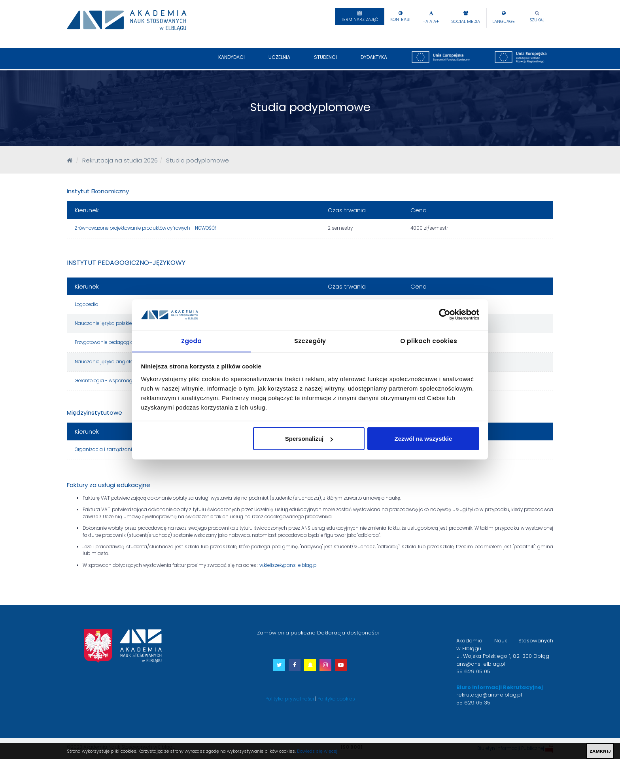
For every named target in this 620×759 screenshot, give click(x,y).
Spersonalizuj (309, 438)
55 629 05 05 (473, 671)
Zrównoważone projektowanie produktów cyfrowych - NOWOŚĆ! (145, 228)
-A (425, 22)
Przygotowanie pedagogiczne (108, 342)
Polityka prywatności (289, 698)
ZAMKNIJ (600, 751)
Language (503, 22)
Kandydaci (231, 61)
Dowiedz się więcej (317, 751)
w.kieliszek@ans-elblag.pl (288, 565)
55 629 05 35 (473, 702)
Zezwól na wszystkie (423, 438)
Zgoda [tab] (191, 340)
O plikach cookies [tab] (428, 340)
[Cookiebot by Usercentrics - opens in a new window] (444, 314)
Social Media (465, 22)
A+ (436, 22)
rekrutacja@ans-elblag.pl (489, 695)
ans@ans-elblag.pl (480, 664)
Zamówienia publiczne (286, 632)
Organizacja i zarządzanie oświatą (114, 449)
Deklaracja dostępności (348, 632)
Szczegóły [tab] (310, 340)
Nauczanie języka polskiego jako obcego (120, 323)
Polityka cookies (336, 698)
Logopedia (86, 304)
